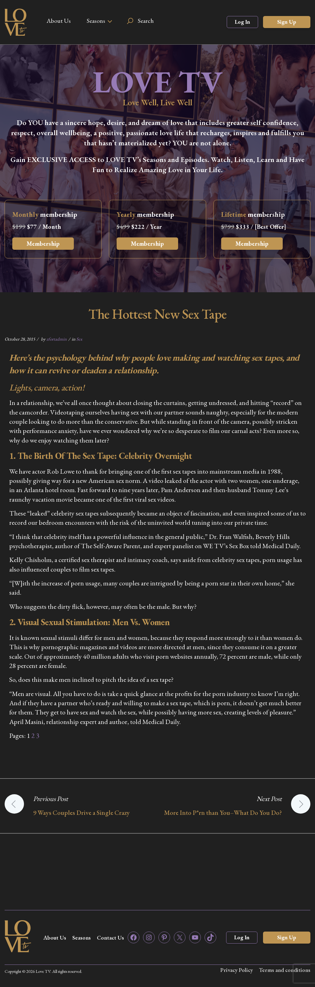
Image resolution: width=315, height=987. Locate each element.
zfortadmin (56, 339)
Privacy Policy (236, 969)
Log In (242, 21)
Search (146, 21)
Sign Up (286, 21)
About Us (58, 21)
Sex (79, 339)
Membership (43, 244)
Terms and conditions (284, 969)
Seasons (96, 21)
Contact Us (110, 937)
